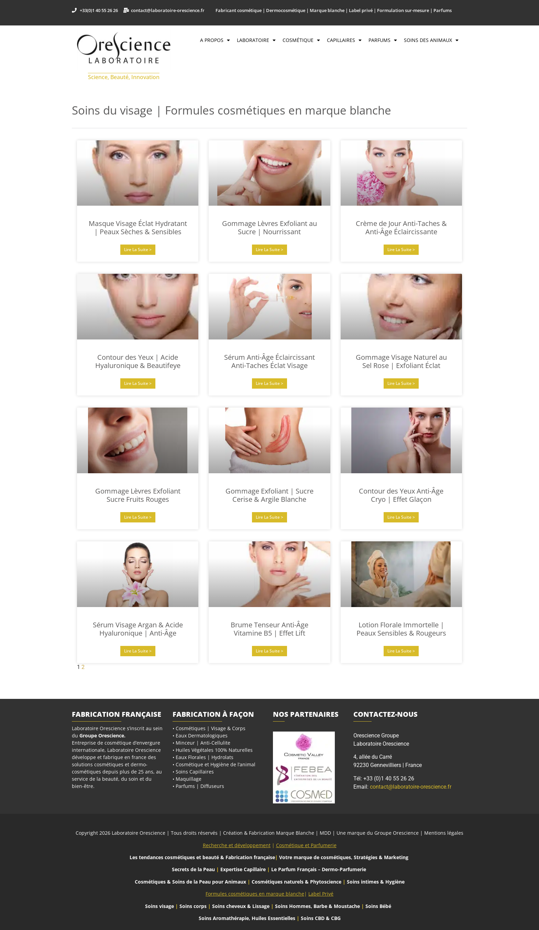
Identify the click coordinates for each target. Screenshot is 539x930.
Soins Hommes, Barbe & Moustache (317, 906)
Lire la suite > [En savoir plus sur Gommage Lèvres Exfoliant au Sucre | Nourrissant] (269, 249)
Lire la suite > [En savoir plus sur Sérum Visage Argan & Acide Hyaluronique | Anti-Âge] (138, 651)
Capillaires (344, 40)
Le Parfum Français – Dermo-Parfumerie (319, 869)
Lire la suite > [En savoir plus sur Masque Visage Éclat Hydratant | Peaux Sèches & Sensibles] (138, 249)
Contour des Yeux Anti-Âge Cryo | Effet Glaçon (401, 495)
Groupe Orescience (101, 735)
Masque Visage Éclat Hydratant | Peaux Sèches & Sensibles (138, 227)
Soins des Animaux (431, 40)
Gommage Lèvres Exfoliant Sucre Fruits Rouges (137, 495)
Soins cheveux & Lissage (241, 906)
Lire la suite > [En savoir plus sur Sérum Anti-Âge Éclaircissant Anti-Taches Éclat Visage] (269, 383)
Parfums (382, 40)
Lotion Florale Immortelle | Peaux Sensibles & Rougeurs (401, 629)
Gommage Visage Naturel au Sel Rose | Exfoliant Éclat (401, 361)
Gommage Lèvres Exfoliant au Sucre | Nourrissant (269, 227)
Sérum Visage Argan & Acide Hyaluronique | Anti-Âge (138, 629)
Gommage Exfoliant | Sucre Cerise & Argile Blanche (270, 495)
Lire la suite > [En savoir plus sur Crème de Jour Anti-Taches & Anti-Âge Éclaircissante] (401, 249)
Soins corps (193, 906)
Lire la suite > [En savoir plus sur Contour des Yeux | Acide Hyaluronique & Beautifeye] (138, 383)
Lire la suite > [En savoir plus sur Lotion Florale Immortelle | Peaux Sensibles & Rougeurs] (401, 651)
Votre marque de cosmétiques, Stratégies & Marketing (343, 857)
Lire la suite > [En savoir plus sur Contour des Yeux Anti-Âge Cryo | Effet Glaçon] (401, 517)
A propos (215, 40)
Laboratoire (256, 40)
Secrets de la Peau (193, 869)
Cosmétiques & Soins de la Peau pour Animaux (190, 881)
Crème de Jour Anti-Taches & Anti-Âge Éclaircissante (401, 227)
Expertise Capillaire (243, 869)
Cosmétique (301, 40)
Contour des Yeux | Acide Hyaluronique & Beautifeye (137, 361)
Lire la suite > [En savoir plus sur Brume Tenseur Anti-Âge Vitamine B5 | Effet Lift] (269, 651)
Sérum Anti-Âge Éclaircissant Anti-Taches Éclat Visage (269, 361)
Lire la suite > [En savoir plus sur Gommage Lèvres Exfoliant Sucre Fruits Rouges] (138, 517)
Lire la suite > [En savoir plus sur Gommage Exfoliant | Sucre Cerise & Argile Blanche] (269, 517)
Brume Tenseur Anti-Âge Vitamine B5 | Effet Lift (269, 629)
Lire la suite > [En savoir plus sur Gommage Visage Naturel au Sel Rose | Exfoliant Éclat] (401, 383)
